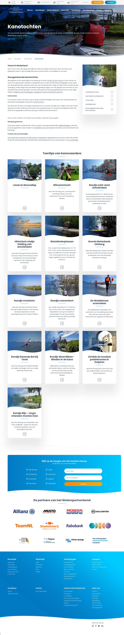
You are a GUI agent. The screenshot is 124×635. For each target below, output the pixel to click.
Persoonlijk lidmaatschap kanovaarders (94, 109)
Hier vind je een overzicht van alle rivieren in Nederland (27, 138)
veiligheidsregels (64, 125)
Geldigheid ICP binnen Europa (72, 600)
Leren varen (11, 562)
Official (10, 591)
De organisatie (96, 593)
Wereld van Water (13, 593)
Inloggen (110, 2)
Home (9, 59)
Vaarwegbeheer (12, 567)
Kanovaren (33, 479)
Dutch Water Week (41, 591)
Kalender (107, 10)
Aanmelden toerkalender (94, 96)
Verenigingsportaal (69, 565)
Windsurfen (33, 474)
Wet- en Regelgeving (70, 574)
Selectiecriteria (96, 565)
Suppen (51, 479)
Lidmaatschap (68, 562)
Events (99, 10)
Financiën (67, 571)
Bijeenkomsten (68, 578)
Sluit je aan (97, 2)
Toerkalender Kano (92, 92)
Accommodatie (68, 567)
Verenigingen (96, 600)
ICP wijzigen (67, 593)
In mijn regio (11, 574)
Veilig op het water (13, 571)
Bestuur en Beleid (69, 569)
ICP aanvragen (68, 591)
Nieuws (30, 10)
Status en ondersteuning (99, 567)
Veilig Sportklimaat (69, 576)
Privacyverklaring (97, 605)
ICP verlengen (68, 596)
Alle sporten (33, 470)
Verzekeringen (88, 10)
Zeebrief (66, 603)
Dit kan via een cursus (55, 80)
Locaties (94, 569)
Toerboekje (89, 100)
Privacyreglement (97, 607)
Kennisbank (76, 10)
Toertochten (11, 565)
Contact (94, 591)
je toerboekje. (73, 140)
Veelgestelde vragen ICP (71, 605)
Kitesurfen (52, 474)
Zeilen (50, 470)
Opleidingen (40, 10)
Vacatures (95, 598)
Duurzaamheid (12, 569)
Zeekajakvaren (90, 104)
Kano (37, 569)
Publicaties (95, 596)
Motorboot (33, 483)
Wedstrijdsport (53, 10)
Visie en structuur (97, 562)
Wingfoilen (52, 483)
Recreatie (65, 10)
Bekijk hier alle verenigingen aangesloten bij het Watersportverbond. (38, 92)
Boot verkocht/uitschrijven (71, 598)
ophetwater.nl (39, 102)
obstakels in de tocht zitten (44, 128)
